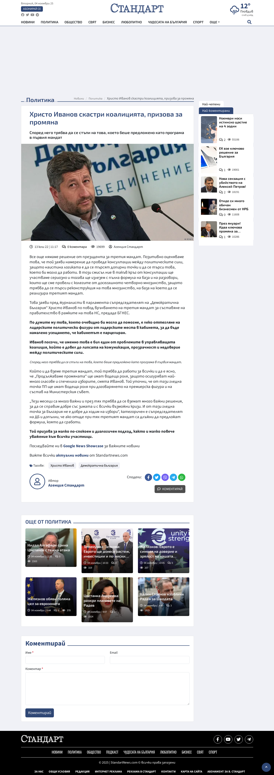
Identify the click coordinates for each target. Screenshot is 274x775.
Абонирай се (32, 9)
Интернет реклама (108, 771)
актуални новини (72, 455)
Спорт (198, 23)
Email (114, 652)
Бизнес (109, 23)
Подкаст (112, 751)
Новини (28, 23)
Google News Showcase (84, 446)
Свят (92, 23)
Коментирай (170, 489)
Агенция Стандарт (66, 485)
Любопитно (131, 23)
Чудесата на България (167, 23)
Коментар (34, 668)
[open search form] (249, 23)
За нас (38, 771)
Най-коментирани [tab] (216, 110)
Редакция (82, 771)
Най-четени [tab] (211, 104)
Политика (49, 23)
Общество (73, 23)
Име (29, 652)
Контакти (168, 771)
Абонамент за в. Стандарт (226, 771)
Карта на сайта (191, 771)
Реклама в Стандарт (141, 771)
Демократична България (99, 465)
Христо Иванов (62, 465)
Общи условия (59, 771)
